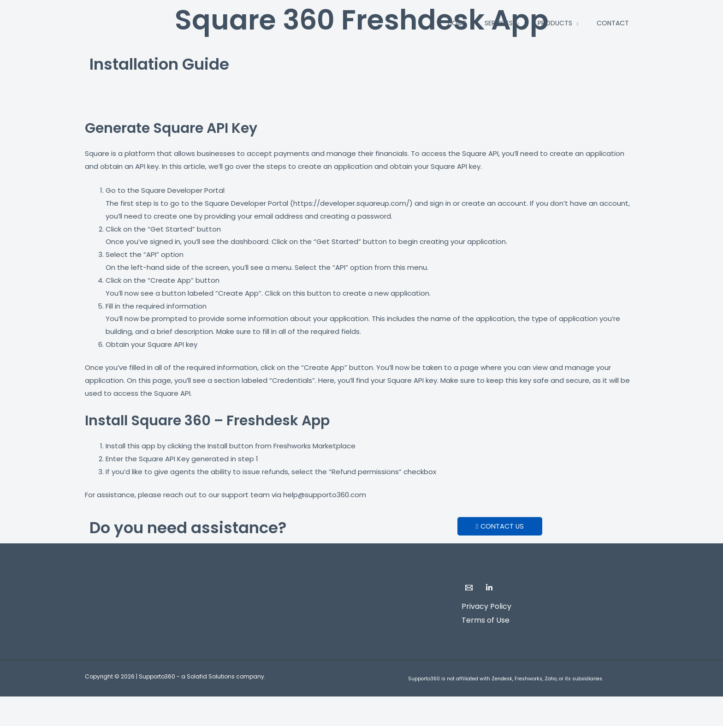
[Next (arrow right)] (57, 720)
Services (499, 23)
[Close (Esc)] (134, 705)
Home (457, 23)
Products (555, 23)
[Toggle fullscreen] (57, 705)
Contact (613, 23)
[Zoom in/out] (18, 705)
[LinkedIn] (489, 587)
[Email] (469, 587)
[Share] (95, 705)
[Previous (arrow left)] (18, 720)
